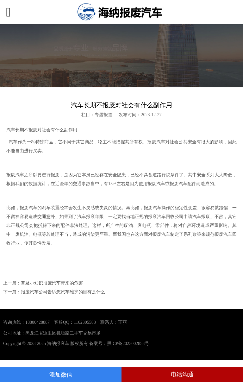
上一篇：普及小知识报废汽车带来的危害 (43, 283)
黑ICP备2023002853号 (128, 343)
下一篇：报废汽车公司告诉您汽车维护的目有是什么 (54, 292)
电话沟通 (182, 374)
